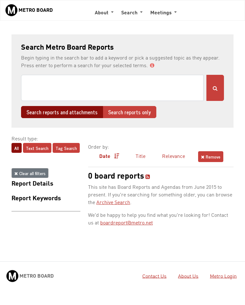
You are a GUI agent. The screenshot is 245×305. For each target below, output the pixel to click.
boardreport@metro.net (126, 223)
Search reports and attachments (62, 112)
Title (140, 156)
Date (109, 156)
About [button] (102, 13)
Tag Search (66, 148)
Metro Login (223, 276)
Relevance (173, 156)
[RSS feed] (147, 177)
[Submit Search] (215, 88)
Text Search (37, 148)
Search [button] (130, 13)
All (16, 148)
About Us (188, 276)
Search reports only (129, 112)
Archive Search (113, 202)
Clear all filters (30, 173)
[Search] (112, 88)
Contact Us (154, 276)
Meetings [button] (161, 13)
